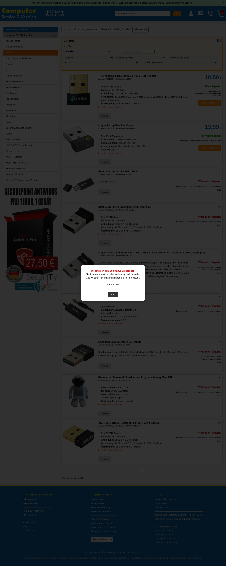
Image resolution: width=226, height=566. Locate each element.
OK (113, 294)
